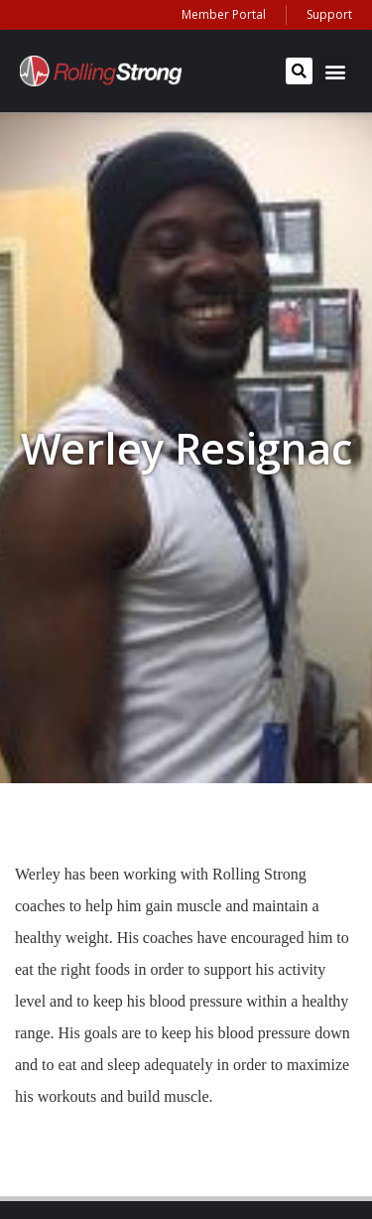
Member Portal (224, 14)
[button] (299, 71)
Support (329, 14)
